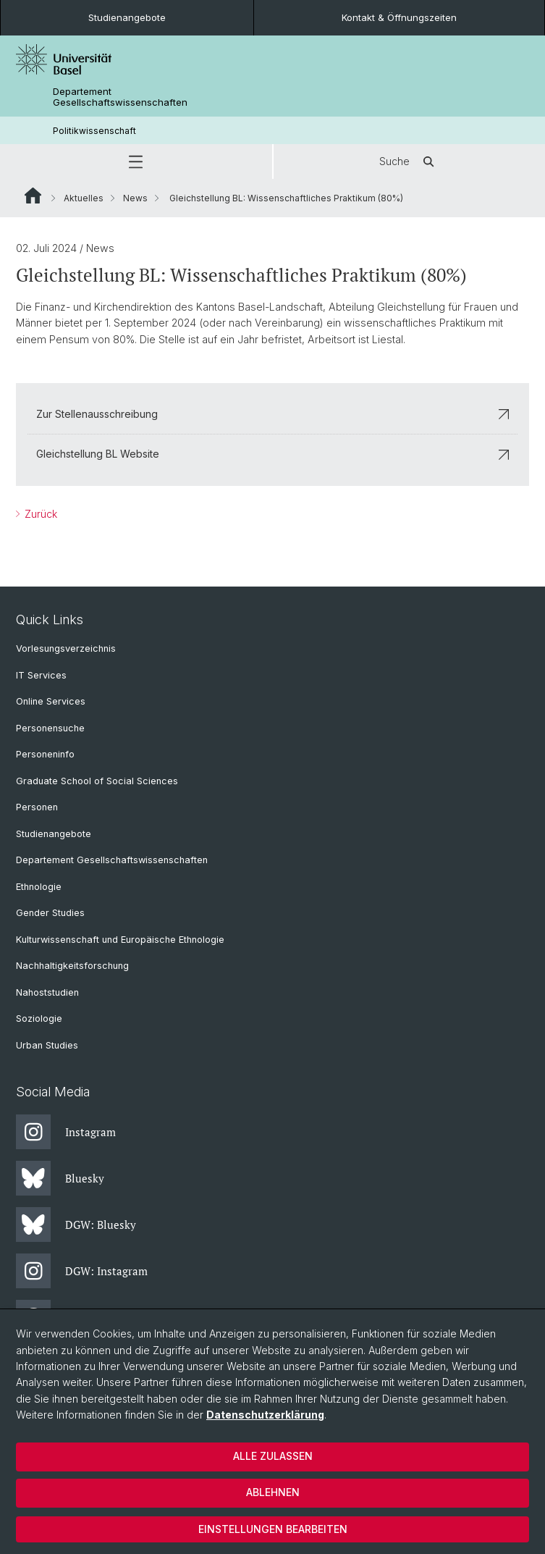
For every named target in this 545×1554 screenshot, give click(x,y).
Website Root (33, 195)
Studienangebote (127, 17)
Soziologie (39, 1018)
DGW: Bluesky (76, 1224)
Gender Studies (50, 912)
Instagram (66, 1131)
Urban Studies (47, 1045)
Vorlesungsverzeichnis (66, 648)
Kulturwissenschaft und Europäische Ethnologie (120, 939)
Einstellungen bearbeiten (272, 1529)
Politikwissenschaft (94, 130)
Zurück (39, 514)
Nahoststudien (47, 992)
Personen (37, 807)
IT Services (41, 675)
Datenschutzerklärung (265, 1414)
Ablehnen (273, 1492)
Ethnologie (39, 886)
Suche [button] (409, 161)
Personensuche (50, 728)
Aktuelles (83, 198)
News (135, 198)
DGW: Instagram (82, 1270)
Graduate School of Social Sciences (97, 781)
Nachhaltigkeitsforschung (72, 965)
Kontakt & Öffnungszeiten (399, 17)
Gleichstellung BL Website (272, 454)
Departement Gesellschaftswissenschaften (120, 97)
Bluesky (60, 1178)
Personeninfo (45, 754)
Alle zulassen (273, 1456)
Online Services (50, 701)
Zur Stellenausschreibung (272, 414)
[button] (136, 161)
